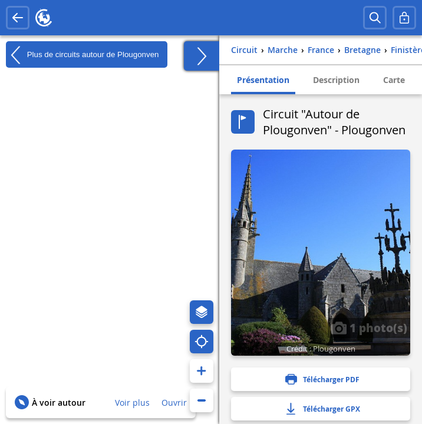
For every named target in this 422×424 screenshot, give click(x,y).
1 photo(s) (369, 327)
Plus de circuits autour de (82, 54)
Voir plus (132, 402)
